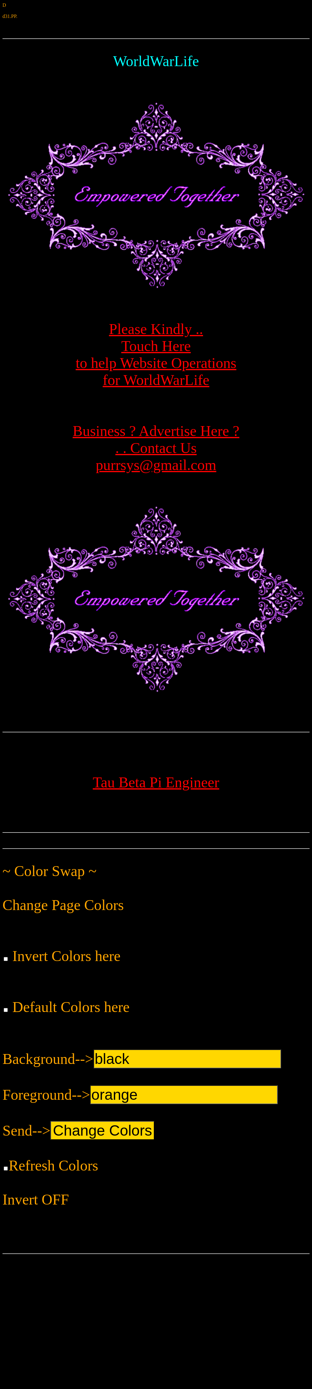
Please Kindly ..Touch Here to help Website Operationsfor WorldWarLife (157, 339)
